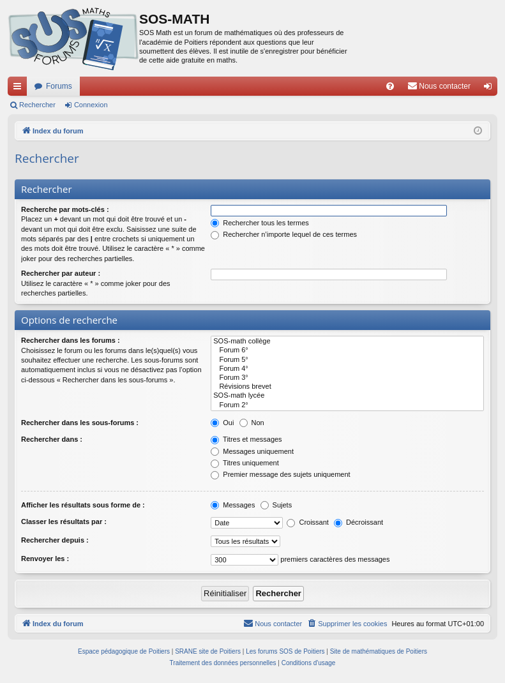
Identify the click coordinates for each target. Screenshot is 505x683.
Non (251, 422)
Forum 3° (347, 377)
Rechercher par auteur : (60, 273)
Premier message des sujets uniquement (280, 474)
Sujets (276, 505)
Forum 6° (347, 350)
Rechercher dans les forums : (70, 340)
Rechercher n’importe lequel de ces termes (284, 234)
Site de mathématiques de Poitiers (378, 651)
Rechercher (37, 105)
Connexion (91, 105)
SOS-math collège (347, 341)
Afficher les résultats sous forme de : (83, 505)
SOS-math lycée (347, 395)
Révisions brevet (347, 386)
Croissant (308, 522)
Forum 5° (347, 360)
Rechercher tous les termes (260, 223)
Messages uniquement (252, 451)
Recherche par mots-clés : (65, 209)
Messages (233, 505)
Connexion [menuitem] (490, 89)
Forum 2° (347, 405)
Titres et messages (246, 439)
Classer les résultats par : (64, 521)
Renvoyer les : (45, 558)
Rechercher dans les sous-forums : (80, 422)
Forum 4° (347, 368)
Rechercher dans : (51, 439)
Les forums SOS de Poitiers (285, 651)
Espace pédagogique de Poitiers (124, 651)
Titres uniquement (245, 463)
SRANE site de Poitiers (208, 651)
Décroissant (358, 522)
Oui (222, 422)
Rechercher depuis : (55, 540)
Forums (59, 86)
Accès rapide (20, 89)
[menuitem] (390, 86)
